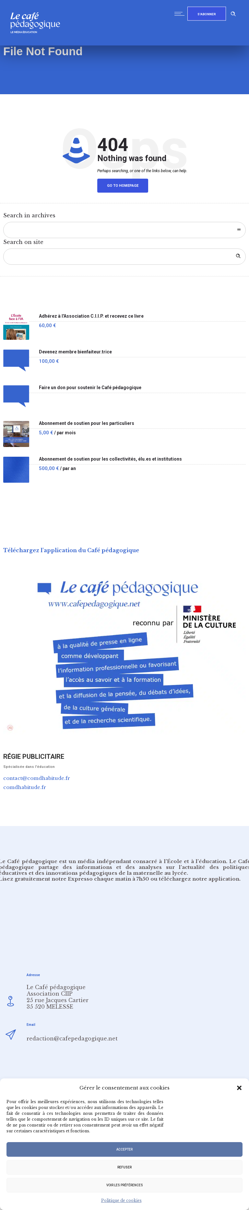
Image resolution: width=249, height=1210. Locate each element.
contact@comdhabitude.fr (36, 778)
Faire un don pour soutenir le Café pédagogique (90, 387)
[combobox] (124, 230)
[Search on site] (124, 256)
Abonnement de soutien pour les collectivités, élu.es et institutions (110, 459)
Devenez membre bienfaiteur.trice (75, 352)
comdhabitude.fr (24, 787)
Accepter (124, 1149)
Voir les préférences (124, 1185)
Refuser (124, 1167)
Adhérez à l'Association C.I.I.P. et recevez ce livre (91, 316)
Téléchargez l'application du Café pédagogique (71, 550)
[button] (239, 1088)
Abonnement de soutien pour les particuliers (86, 423)
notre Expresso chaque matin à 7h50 (100, 879)
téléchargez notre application (199, 879)
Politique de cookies (121, 1200)
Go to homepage (122, 186)
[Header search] (233, 13)
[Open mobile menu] (180, 13)
